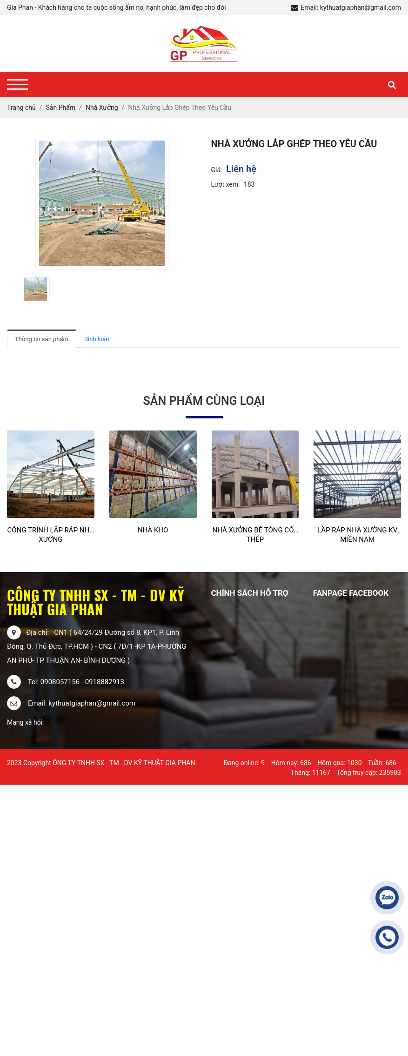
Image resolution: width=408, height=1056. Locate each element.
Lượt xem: (225, 184)
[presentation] (13, 288)
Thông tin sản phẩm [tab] (41, 339)
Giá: (216, 170)
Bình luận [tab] (96, 339)
